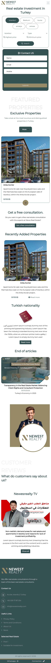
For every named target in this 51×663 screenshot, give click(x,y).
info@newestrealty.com (16, 606)
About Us (7, 626)
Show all (25, 551)
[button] (47, 269)
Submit (25, 85)
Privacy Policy (8, 619)
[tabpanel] (25, 39)
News (5, 630)
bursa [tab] (40, 20)
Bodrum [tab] (26, 20)
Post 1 (5, 642)
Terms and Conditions (12, 623)
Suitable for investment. (13, 645)
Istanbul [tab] (12, 20)
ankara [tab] (32, 26)
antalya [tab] (19, 26)
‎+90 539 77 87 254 (14, 600)
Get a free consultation (25, 225)
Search (25, 43)
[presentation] (16, 79)
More (24, 129)
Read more (34, 297)
